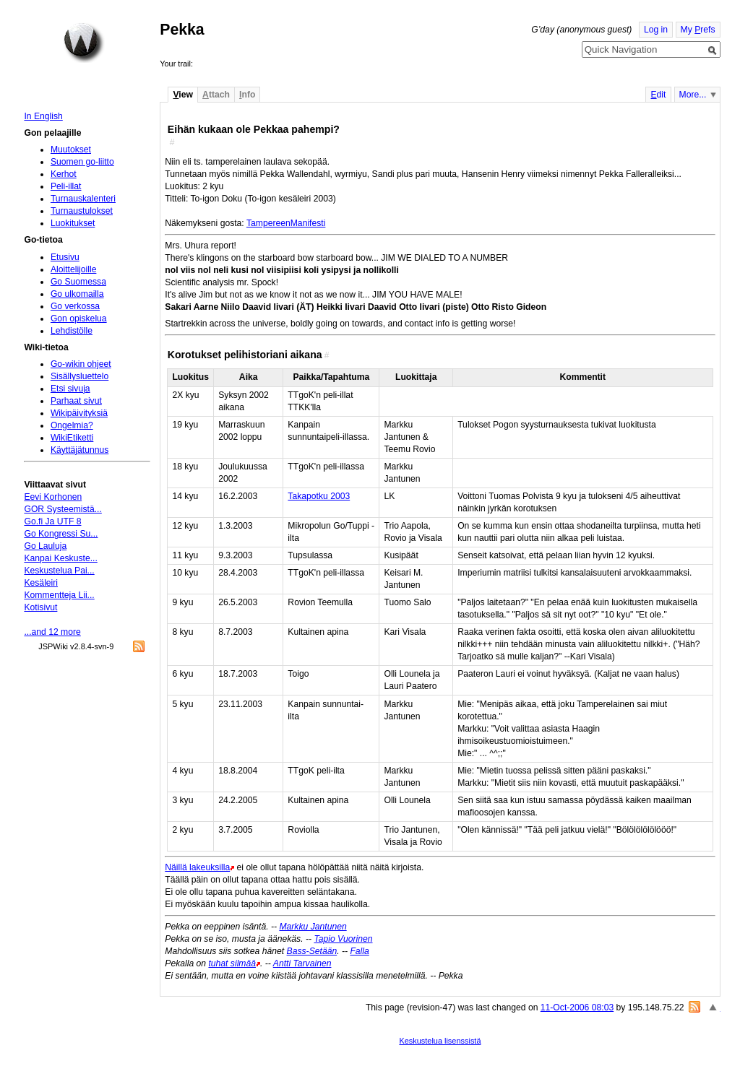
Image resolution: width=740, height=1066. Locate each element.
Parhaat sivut (76, 401)
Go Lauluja (45, 546)
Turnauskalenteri (83, 199)
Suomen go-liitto (82, 162)
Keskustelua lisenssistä (440, 1040)
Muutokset (71, 149)
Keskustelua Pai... (59, 571)
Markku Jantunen (312, 927)
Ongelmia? (72, 425)
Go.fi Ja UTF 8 (52, 521)
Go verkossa (75, 306)
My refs (698, 30)
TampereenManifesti (285, 223)
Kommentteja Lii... (59, 595)
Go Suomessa (78, 282)
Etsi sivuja (70, 389)
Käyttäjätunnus (79, 450)
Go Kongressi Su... (61, 534)
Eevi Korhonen (53, 497)
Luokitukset (73, 223)
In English (43, 116)
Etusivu (65, 257)
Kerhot (64, 174)
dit (658, 95)
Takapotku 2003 (319, 496)
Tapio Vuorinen (343, 939)
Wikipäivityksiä (79, 413)
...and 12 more (52, 632)
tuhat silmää (232, 963)
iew (182, 95)
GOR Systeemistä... (62, 509)
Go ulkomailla (77, 294)
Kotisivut (40, 607)
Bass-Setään (312, 951)
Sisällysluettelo (79, 376)
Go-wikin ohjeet (81, 364)
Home (84, 43)
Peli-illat (66, 186)
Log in (656, 30)
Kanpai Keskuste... (60, 558)
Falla (359, 951)
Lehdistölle (71, 331)
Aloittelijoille (74, 269)
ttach (216, 95)
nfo (247, 95)
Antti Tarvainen (302, 963)
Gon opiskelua (79, 318)
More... (693, 95)
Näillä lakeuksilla (197, 867)
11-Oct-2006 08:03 (577, 1007)
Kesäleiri (41, 583)
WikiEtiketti (72, 438)
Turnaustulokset (82, 211)
